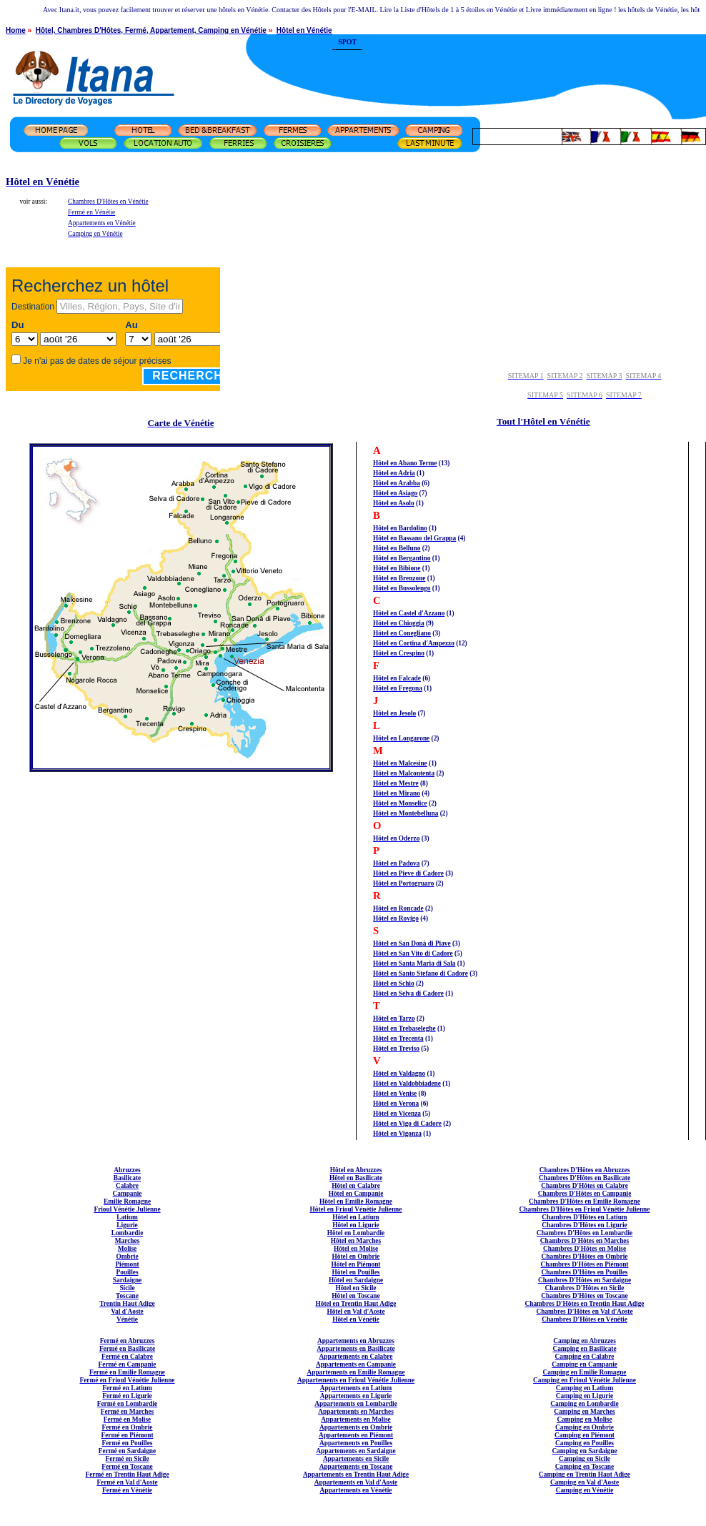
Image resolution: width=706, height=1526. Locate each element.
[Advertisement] (534, 60)
